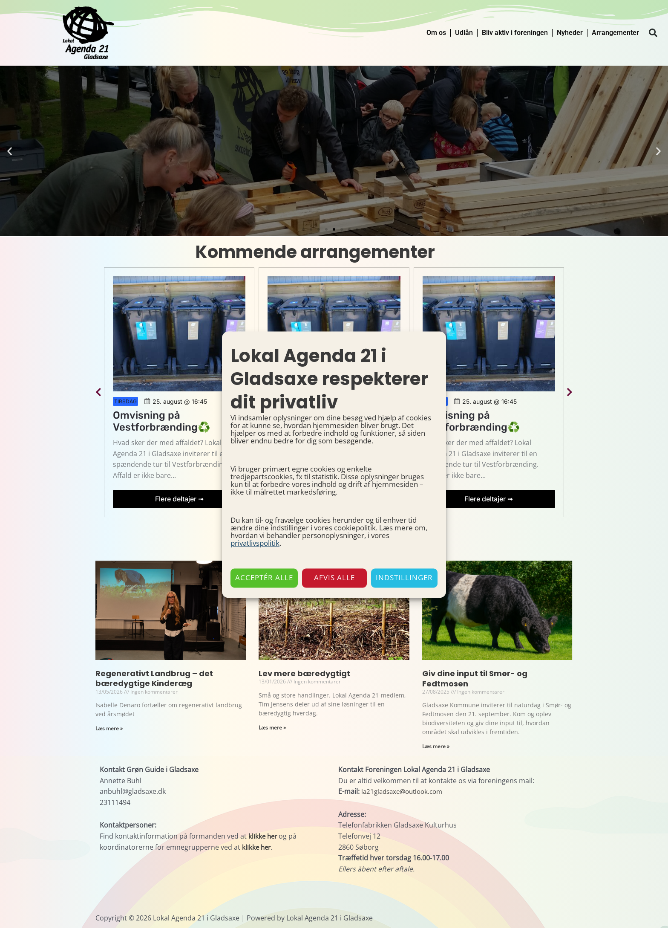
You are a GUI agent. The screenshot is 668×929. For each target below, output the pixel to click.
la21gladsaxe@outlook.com (405, 793)
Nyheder (570, 33)
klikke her (263, 837)
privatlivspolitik (254, 543)
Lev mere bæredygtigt (304, 674)
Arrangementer (615, 33)
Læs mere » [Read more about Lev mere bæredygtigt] (272, 728)
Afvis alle (334, 578)
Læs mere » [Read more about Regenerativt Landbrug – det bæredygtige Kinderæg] (109, 729)
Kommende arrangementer (315, 252)
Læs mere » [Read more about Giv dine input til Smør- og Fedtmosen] (435, 747)
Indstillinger (404, 578)
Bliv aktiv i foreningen (515, 33)
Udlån (464, 33)
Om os (436, 33)
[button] (653, 32)
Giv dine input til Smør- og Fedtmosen (474, 679)
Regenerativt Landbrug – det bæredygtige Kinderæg (154, 679)
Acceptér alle (264, 578)
